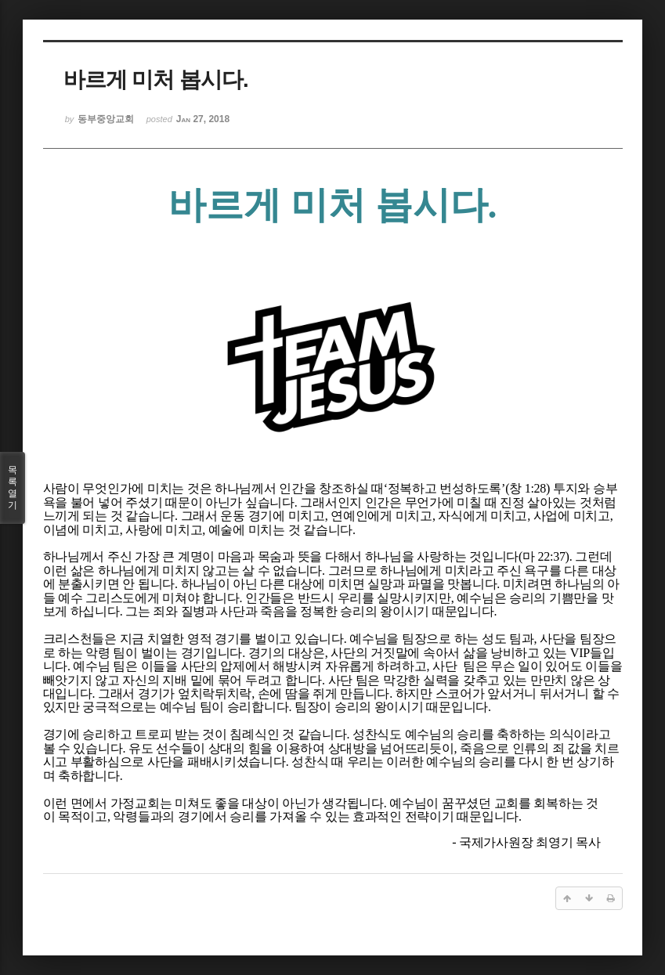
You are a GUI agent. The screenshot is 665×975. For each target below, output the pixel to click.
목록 (12, 487)
